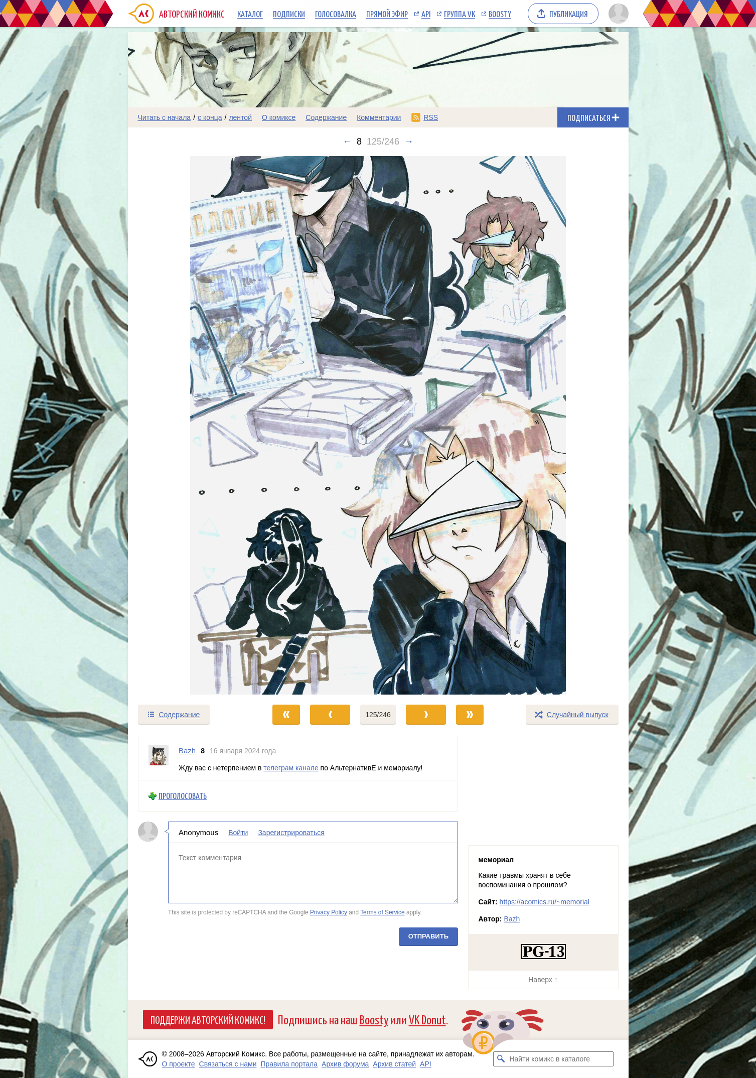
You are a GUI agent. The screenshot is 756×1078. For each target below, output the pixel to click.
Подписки (289, 13)
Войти (238, 833)
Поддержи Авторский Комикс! (207, 1019)
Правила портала (289, 1064)
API (425, 13)
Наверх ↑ (542, 980)
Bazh (512, 919)
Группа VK (459, 13)
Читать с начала (164, 117)
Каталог (250, 13)
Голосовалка (335, 13)
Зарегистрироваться (291, 833)
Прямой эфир (387, 13)
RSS (430, 117)
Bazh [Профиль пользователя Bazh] (187, 750)
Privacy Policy (328, 912)
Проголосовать (183, 795)
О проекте (178, 1064)
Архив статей (394, 1064)
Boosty (500, 13)
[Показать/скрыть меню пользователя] (617, 13)
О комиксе (278, 117)
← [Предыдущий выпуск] (347, 142)
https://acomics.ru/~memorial (544, 902)
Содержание (326, 117)
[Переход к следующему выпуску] (378, 425)
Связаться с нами (228, 1064)
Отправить (428, 936)
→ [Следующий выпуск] (408, 142)
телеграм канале (290, 767)
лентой (240, 117)
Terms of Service (382, 912)
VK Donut (427, 1019)
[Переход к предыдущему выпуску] (190, 425)
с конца (210, 117)
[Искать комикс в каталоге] (501, 1059)
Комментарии (379, 117)
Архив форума (345, 1064)
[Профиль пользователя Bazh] (158, 757)
